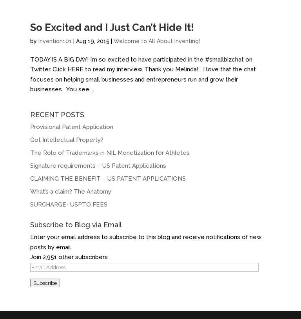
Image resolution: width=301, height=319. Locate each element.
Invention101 (55, 41)
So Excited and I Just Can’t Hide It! (112, 27)
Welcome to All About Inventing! (157, 41)
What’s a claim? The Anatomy (71, 191)
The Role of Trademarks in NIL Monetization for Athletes (110, 152)
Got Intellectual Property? (66, 139)
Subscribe (45, 283)
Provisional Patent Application (71, 126)
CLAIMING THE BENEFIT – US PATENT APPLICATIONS (108, 178)
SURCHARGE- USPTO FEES (68, 204)
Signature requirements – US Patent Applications (98, 165)
